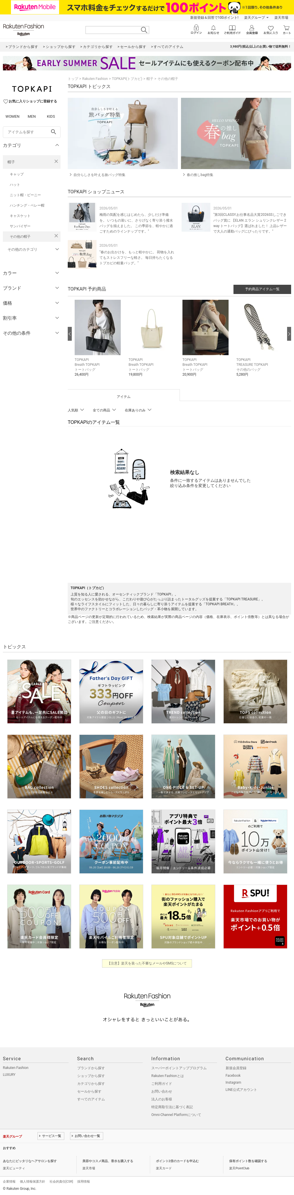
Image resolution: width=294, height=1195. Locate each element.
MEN (32, 116)
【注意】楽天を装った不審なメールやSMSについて (147, 963)
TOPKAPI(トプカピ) (127, 79)
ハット (15, 185)
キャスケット (20, 216)
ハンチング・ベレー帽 (27, 205)
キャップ (17, 174)
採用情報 (83, 1181)
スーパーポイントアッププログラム (179, 1068)
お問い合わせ (161, 1091)
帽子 (11, 162)
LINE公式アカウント (241, 1090)
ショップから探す (91, 1076)
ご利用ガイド (161, 1084)
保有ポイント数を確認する (248, 1161)
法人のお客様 (161, 1099)
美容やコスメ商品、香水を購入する (107, 1161)
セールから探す (89, 1091)
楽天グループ (254, 18)
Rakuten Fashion (95, 79)
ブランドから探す (91, 1068)
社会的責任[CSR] (61, 1181)
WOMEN (12, 116)
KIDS (51, 116)
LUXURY (9, 1075)
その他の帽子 (20, 237)
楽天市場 (281, 18)
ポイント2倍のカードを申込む (177, 1161)
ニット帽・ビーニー (25, 195)
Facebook (233, 1076)
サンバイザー (20, 226)
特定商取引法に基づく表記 (172, 1107)
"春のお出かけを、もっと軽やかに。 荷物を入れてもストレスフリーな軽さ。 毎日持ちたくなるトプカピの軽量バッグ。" (136, 257)
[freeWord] (32, 132)
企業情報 (9, 1181)
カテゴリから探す (91, 1084)
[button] (99, 342)
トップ (73, 79)
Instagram (233, 1082)
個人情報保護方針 (32, 1181)
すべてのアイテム (91, 1099)
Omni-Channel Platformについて (176, 1115)
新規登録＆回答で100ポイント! (214, 18)
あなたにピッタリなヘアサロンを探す (30, 1161)
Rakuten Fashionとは (167, 1076)
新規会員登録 (236, 1068)
